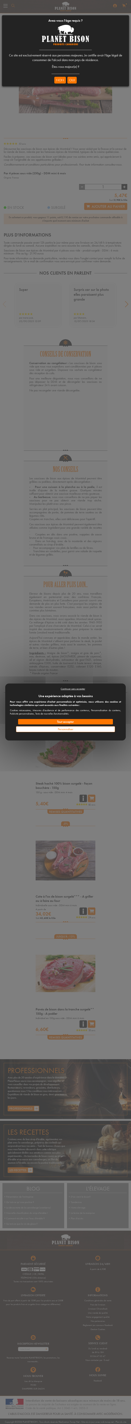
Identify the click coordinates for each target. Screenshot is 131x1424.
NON (60, 80)
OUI (72, 80)
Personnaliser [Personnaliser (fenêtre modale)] (65, 729)
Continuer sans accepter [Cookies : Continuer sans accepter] (73, 688)
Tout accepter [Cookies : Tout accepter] (65, 722)
